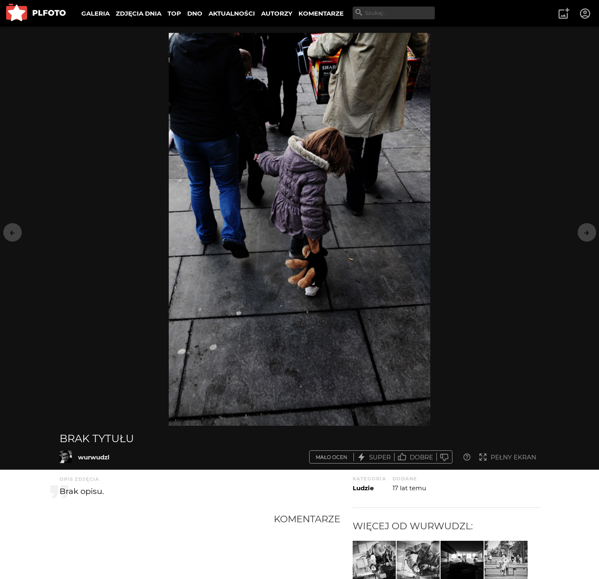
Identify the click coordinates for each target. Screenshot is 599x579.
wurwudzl (94, 457)
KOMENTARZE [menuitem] (321, 13)
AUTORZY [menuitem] (276, 13)
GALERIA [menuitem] (95, 13)
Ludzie (363, 488)
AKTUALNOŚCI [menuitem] (232, 13)
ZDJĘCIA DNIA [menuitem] (138, 13)
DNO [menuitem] (194, 13)
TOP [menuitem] (174, 13)
